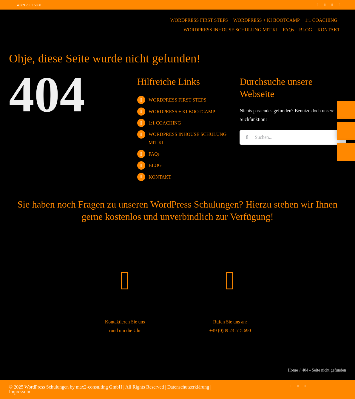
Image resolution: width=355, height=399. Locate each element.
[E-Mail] (346, 150)
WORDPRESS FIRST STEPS (177, 99)
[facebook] (317, 5)
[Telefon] (346, 129)
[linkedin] (332, 5)
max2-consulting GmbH (99, 386)
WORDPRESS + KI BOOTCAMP (182, 111)
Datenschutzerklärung (188, 386)
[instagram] (324, 5)
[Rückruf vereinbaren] (346, 170)
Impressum (19, 391)
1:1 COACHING (165, 122)
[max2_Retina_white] (34, 17)
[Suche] (247, 137)
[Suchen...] (293, 137)
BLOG (155, 165)
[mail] (339, 5)
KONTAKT (160, 176)
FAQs (154, 153)
